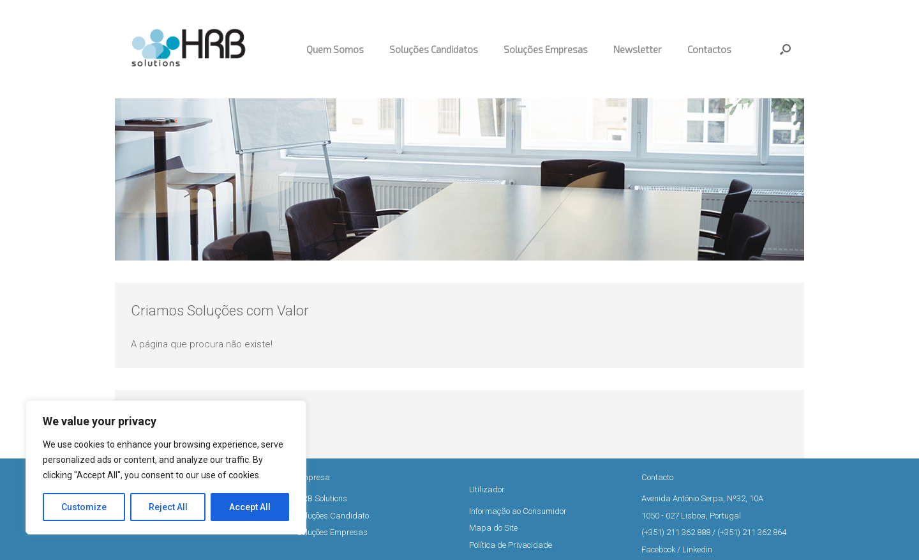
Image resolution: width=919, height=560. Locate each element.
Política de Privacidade (510, 545)
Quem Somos (335, 49)
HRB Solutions (322, 498)
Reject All (168, 507)
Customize (84, 507)
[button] (785, 49)
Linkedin (697, 549)
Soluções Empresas (546, 49)
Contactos (709, 49)
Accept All (250, 507)
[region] (166, 467)
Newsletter (637, 49)
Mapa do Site (493, 528)
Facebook (658, 549)
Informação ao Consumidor (518, 511)
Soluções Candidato (333, 515)
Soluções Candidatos (433, 49)
